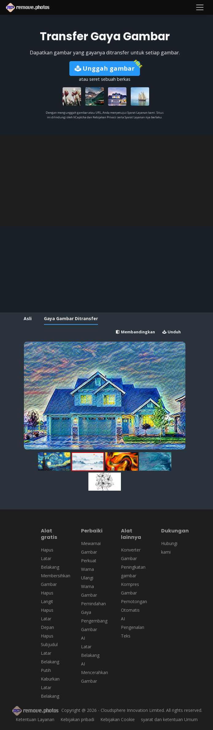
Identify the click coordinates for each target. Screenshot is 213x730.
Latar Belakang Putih (50, 661)
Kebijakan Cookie (117, 719)
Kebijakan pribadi (77, 719)
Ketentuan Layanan (35, 719)
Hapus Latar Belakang (50, 558)
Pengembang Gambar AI (94, 629)
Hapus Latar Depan (47, 618)
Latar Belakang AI (90, 655)
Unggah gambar (105, 68)
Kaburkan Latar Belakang (50, 687)
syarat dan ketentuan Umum (169, 719)
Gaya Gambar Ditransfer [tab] (71, 318)
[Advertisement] (106, 180)
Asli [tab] (28, 318)
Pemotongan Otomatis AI (134, 610)
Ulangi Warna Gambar (89, 586)
